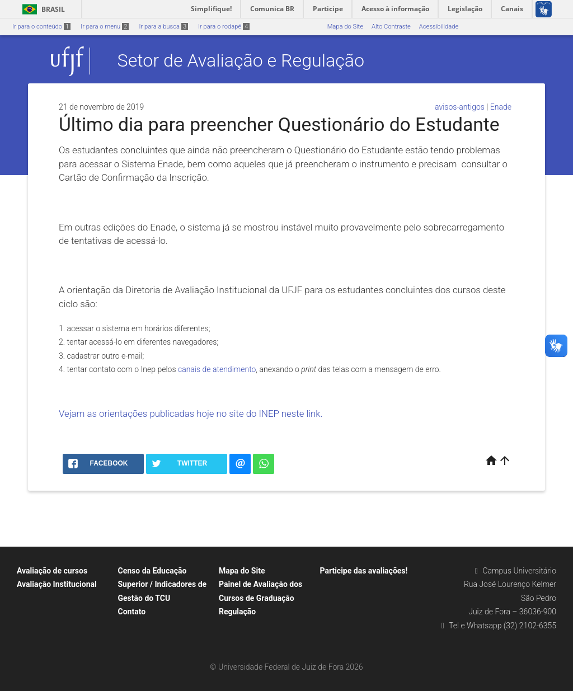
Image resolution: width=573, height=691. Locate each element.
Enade (500, 106)
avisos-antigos (460, 106)
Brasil (41, 9)
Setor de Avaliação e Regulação (241, 61)
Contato (132, 611)
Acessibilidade (438, 26)
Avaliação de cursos (52, 570)
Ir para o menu (105, 26)
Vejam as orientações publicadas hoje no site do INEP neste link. (192, 413)
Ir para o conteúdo (41, 26)
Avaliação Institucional (57, 584)
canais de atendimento (217, 369)
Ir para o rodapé (224, 26)
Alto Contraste (391, 26)
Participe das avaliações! (364, 570)
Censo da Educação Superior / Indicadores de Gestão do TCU (162, 584)
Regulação (237, 611)
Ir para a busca (163, 26)
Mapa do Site (345, 26)
